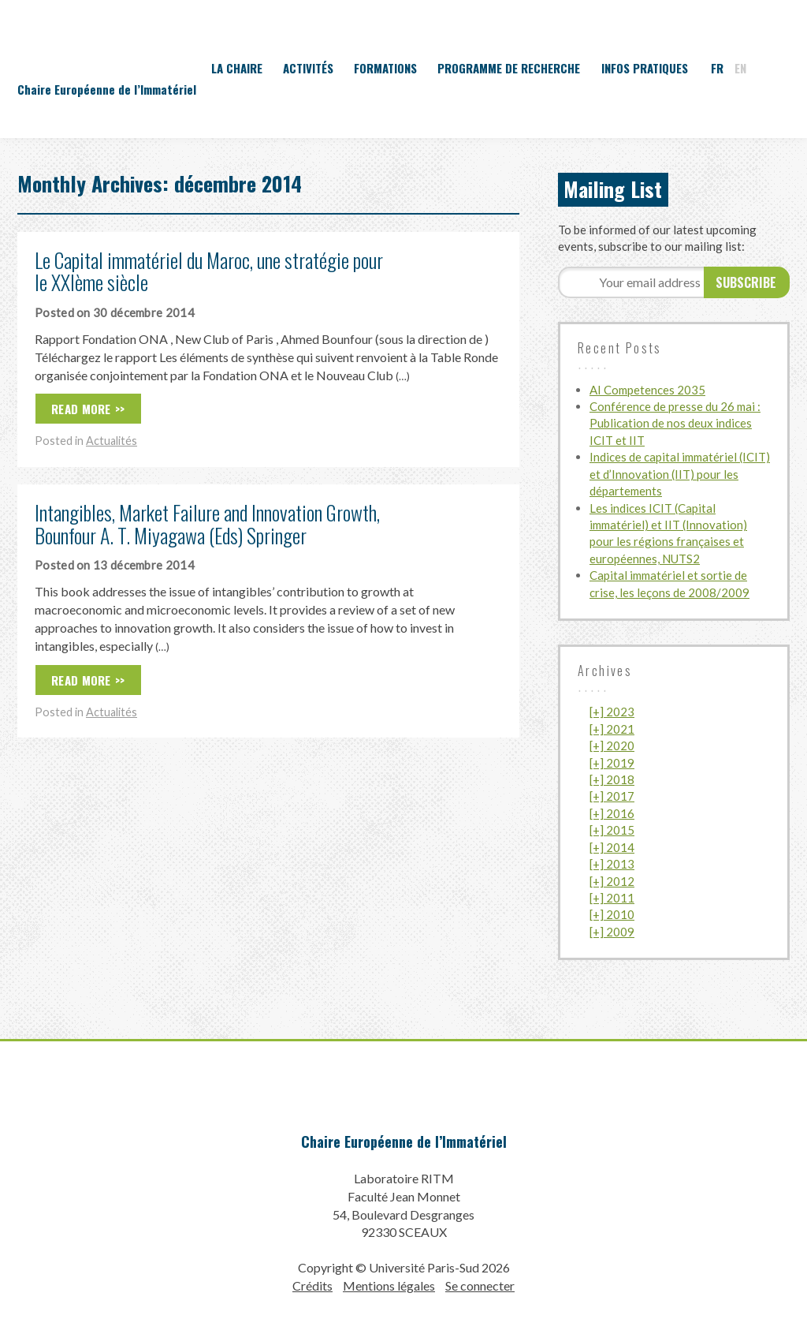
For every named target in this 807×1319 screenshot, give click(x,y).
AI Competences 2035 (647, 390)
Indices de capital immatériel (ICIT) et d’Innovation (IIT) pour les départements (679, 474)
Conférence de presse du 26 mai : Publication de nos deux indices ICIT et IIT (675, 423)
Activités (308, 68)
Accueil (182, 67)
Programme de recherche (508, 68)
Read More (81, 408)
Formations (385, 68)
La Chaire (236, 68)
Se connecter (480, 1285)
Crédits (312, 1285)
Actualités (111, 440)
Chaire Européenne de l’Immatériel (404, 1141)
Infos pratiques (644, 68)
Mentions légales (389, 1285)
